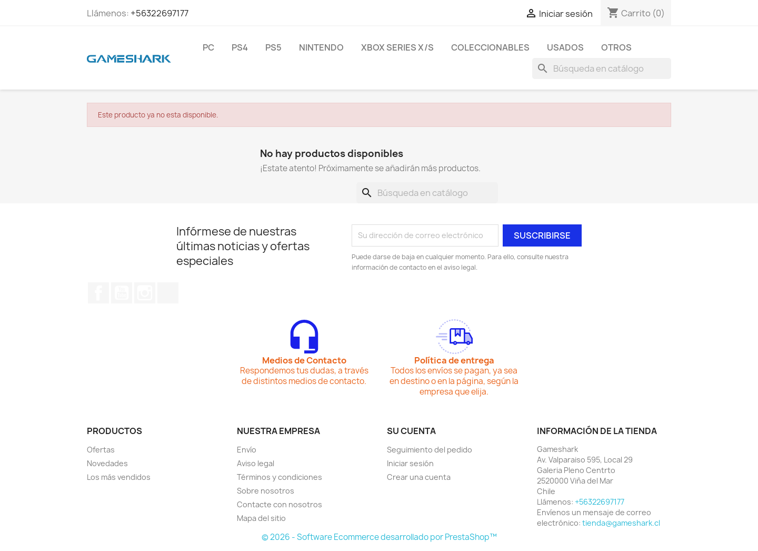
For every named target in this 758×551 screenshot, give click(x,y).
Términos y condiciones (279, 477)
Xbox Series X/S (397, 47)
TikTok (167, 292)
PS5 (273, 47)
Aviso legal (255, 463)
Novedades (107, 463)
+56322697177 (159, 13)
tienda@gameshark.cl (621, 523)
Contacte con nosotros (279, 504)
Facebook (98, 292)
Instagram (144, 292)
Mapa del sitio (261, 518)
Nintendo (321, 47)
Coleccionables (490, 47)
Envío (246, 450)
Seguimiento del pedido (429, 450)
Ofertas (101, 450)
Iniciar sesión (410, 463)
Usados (565, 47)
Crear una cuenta (419, 477)
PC (208, 47)
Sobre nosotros (265, 491)
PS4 (240, 47)
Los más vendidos (119, 477)
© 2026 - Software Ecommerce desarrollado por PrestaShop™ (379, 537)
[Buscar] (601, 68)
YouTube (121, 292)
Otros (616, 47)
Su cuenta (411, 431)
